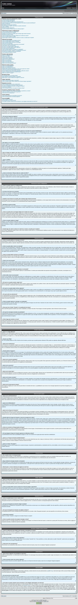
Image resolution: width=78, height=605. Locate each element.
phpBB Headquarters (43, 600)
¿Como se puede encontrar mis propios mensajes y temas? (13, 88)
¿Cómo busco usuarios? (6, 87)
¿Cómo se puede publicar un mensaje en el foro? (11, 40)
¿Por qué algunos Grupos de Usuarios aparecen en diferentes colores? (15, 70)
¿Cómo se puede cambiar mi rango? (9, 36)
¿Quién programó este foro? (7, 99)
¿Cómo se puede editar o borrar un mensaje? (10, 41)
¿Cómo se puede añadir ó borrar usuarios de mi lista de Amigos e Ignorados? (16, 81)
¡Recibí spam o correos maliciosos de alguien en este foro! (13, 77)
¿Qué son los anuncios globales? (8, 59)
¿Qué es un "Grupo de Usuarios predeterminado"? (11, 71)
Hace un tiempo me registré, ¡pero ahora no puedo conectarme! (14, 25)
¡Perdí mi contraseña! (6, 23)
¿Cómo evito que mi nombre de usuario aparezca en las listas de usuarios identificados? (18, 22)
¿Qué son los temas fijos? (7, 61)
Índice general (3, 13)
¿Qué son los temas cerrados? (8, 62)
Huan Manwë (40, 601)
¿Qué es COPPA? (5, 26)
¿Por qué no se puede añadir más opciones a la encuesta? (13, 44)
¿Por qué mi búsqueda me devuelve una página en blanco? (13, 86)
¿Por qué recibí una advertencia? (8, 48)
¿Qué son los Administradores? (8, 65)
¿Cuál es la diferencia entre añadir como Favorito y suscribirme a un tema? (16, 90)
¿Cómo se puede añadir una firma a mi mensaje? (11, 42)
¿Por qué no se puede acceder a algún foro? (10, 46)
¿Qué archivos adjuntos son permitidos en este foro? (12, 95)
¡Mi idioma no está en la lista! (7, 34)
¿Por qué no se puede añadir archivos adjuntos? (11, 47)
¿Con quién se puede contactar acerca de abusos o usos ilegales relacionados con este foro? (19, 101)
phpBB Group (50, 570)
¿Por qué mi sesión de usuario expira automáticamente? (12, 21)
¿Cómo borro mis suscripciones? (8, 92)
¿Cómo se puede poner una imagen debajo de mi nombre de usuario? (15, 35)
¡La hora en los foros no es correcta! (9, 32)
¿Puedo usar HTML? (6, 56)
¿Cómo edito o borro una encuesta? (9, 45)
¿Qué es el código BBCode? (7, 55)
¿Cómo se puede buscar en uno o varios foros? (11, 84)
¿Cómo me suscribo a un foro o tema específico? (11, 91)
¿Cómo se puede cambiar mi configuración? (10, 31)
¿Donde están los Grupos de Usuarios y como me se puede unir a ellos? (15, 68)
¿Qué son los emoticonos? (7, 57)
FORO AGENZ (7, 4)
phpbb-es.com (46, 601)
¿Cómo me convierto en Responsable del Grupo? (11, 69)
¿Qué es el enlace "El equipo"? (8, 72)
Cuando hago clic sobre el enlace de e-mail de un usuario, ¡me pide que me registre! (18, 37)
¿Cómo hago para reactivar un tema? (9, 52)
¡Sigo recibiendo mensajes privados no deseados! (11, 76)
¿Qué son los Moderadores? (7, 66)
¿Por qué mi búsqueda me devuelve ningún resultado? (12, 85)
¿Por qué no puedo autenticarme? (8, 19)
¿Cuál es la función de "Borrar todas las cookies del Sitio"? (13, 28)
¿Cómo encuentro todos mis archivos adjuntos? (11, 96)
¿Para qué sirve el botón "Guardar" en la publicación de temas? (14, 50)
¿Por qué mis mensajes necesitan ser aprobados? (11, 51)
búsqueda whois (26, 585)
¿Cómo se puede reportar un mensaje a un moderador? (12, 49)
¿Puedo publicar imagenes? (7, 58)
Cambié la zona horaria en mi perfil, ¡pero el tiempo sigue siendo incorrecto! (16, 33)
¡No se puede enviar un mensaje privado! (10, 75)
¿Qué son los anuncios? (6, 60)
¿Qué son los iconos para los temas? (9, 63)
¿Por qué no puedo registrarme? (8, 27)
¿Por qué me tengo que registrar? (8, 20)
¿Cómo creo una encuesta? (7, 43)
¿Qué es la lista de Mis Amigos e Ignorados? (10, 80)
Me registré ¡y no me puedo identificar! (9, 24)
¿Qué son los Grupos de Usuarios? (8, 67)
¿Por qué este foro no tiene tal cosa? (9, 100)
